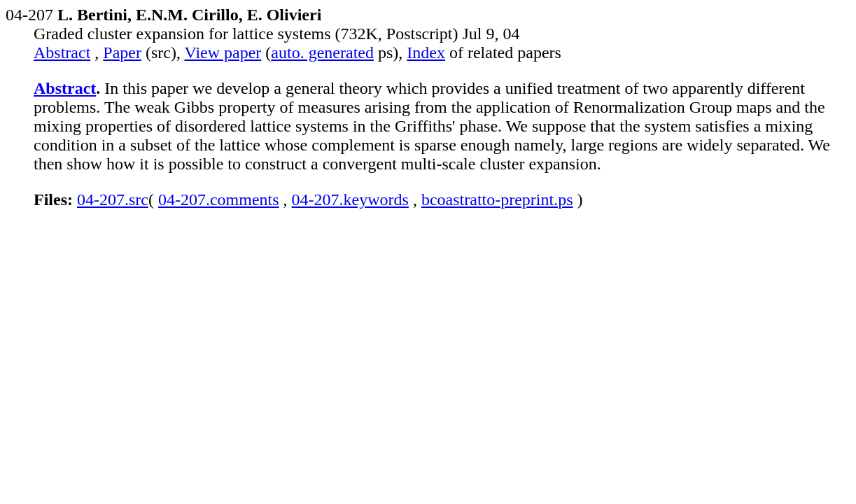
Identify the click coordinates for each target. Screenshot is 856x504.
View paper (223, 52)
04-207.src (112, 199)
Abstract (62, 52)
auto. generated (322, 52)
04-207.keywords (350, 199)
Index (426, 52)
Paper (122, 52)
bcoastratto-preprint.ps (497, 199)
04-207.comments (218, 199)
